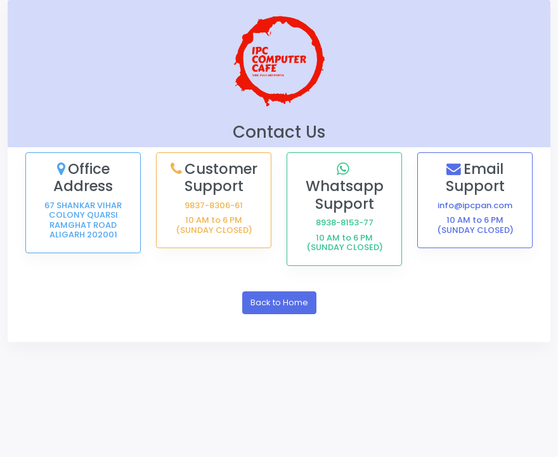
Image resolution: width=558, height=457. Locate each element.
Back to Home (279, 302)
